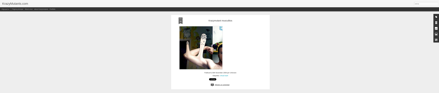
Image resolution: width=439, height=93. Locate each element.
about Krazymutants (41, 9)
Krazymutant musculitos (220, 16)
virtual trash (224, 72)
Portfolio (52, 9)
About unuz (29, 9)
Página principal (17, 9)
